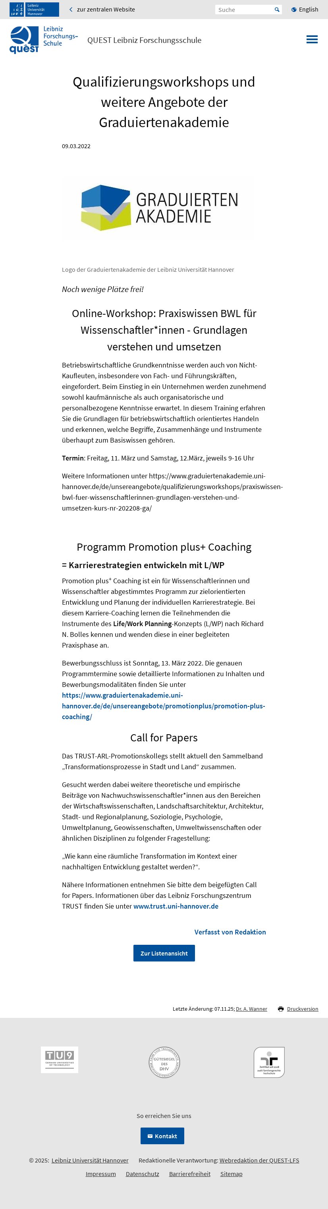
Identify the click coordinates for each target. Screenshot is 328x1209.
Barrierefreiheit (189, 1174)
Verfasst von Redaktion (230, 931)
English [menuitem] (308, 9)
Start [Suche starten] (277, 9)
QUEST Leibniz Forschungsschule (144, 40)
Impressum (101, 1174)
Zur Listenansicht (164, 953)
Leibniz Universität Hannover (90, 1160)
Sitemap (231, 1174)
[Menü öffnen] (312, 41)
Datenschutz (142, 1174)
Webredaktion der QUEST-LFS (259, 1160)
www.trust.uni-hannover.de (175, 906)
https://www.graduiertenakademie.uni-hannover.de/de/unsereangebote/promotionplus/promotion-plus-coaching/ (163, 706)
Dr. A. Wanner (251, 1008)
